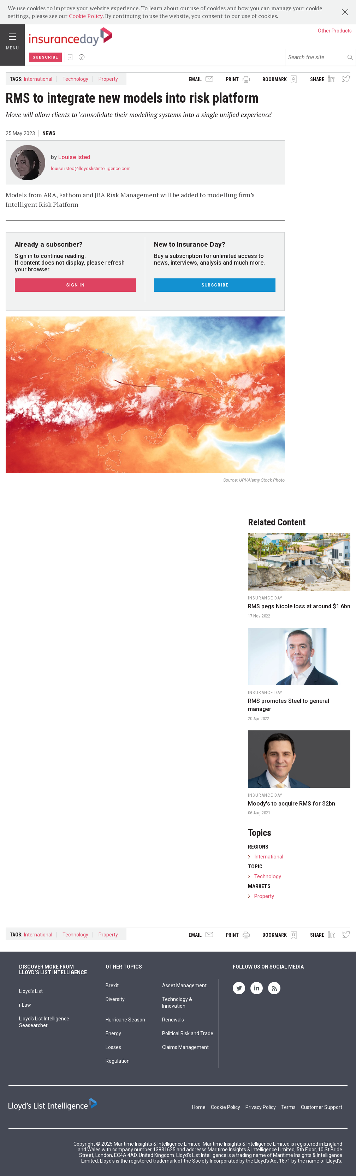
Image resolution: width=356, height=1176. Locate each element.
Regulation (118, 1061)
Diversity (115, 999)
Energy (113, 1033)
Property (108, 79)
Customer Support (321, 1107)
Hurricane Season (125, 1020)
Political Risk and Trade (187, 1033)
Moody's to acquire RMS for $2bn (291, 803)
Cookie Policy (85, 16)
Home (199, 1107)
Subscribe (45, 57)
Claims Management (185, 1047)
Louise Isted (74, 157)
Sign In (70, 57)
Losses (113, 1047)
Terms (288, 1107)
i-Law (25, 1005)
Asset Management (184, 985)
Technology (75, 79)
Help (81, 57)
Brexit (112, 985)
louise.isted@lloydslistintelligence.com (91, 168)
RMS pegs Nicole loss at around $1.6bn (299, 606)
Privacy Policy (260, 1107)
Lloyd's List (31, 991)
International (38, 79)
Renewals (173, 1020)
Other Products (335, 31)
